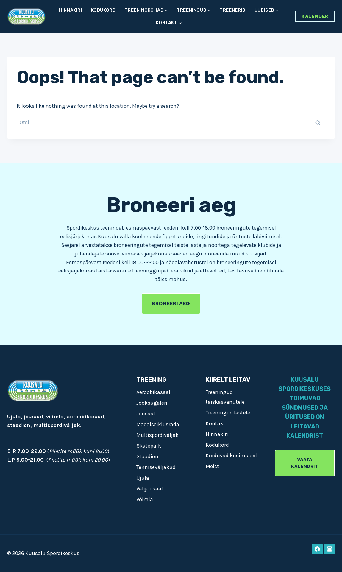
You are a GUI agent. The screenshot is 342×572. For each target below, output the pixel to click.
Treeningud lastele (228, 412)
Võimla (144, 499)
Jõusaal (145, 413)
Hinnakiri (70, 10)
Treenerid (232, 10)
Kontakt (215, 423)
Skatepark (148, 445)
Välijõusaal (149, 488)
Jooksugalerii (152, 403)
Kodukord (103, 10)
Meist (212, 466)
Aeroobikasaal (153, 392)
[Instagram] (329, 549)
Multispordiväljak (157, 435)
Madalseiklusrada (157, 424)
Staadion (147, 456)
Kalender (315, 16)
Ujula (142, 478)
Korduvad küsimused (231, 455)
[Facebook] (317, 549)
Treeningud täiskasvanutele (225, 397)
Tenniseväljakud (156, 467)
